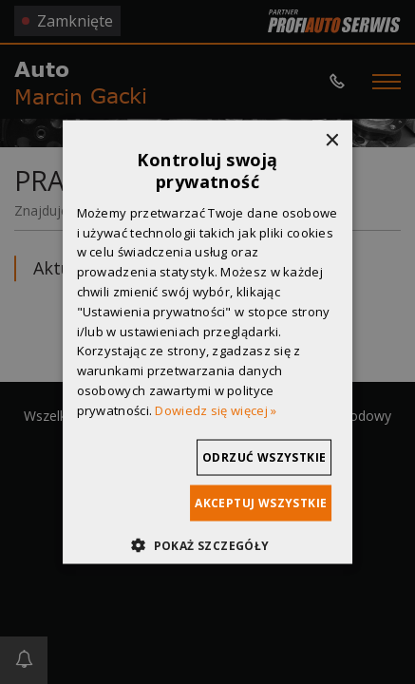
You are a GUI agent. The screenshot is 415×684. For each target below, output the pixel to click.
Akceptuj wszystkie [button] (261, 502)
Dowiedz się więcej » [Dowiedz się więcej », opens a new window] (215, 409)
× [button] (331, 141)
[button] (207, 544)
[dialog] (207, 342)
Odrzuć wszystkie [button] (264, 456)
